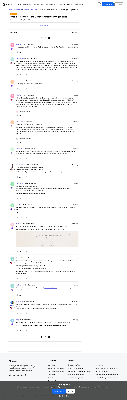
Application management (76, 374)
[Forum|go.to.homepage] (7, 4)
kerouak (18, 204)
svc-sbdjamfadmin (50, 288)
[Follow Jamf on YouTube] (18, 375)
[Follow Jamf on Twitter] (10, 375)
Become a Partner (54, 381)
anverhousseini (21, 165)
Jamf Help (51, 365)
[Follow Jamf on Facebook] (25, 375)
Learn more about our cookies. (100, 387)
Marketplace (52, 378)
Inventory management (75, 378)
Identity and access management (106, 368)
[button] (108, 4)
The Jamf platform (74, 365)
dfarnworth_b (20, 121)
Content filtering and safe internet (107, 378)
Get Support (38, 4)
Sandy (18, 258)
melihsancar (20, 285)
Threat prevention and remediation (107, 374)
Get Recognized (66, 4)
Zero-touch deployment (76, 368)
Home (10, 10)
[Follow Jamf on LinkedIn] (14, 375)
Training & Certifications (56, 368)
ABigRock (19, 95)
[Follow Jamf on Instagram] (22, 375)
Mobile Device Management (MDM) (79, 371)
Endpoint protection (102, 371)
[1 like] (23, 112)
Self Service (99, 365)
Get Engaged (80, 4)
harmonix (19, 81)
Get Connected (52, 4)
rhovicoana (19, 148)
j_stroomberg (20, 183)
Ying (17, 319)
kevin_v (18, 301)
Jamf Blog (51, 374)
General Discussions (24, 4)
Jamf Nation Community (56, 371)
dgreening (19, 58)
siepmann (19, 44)
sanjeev (18, 223)
